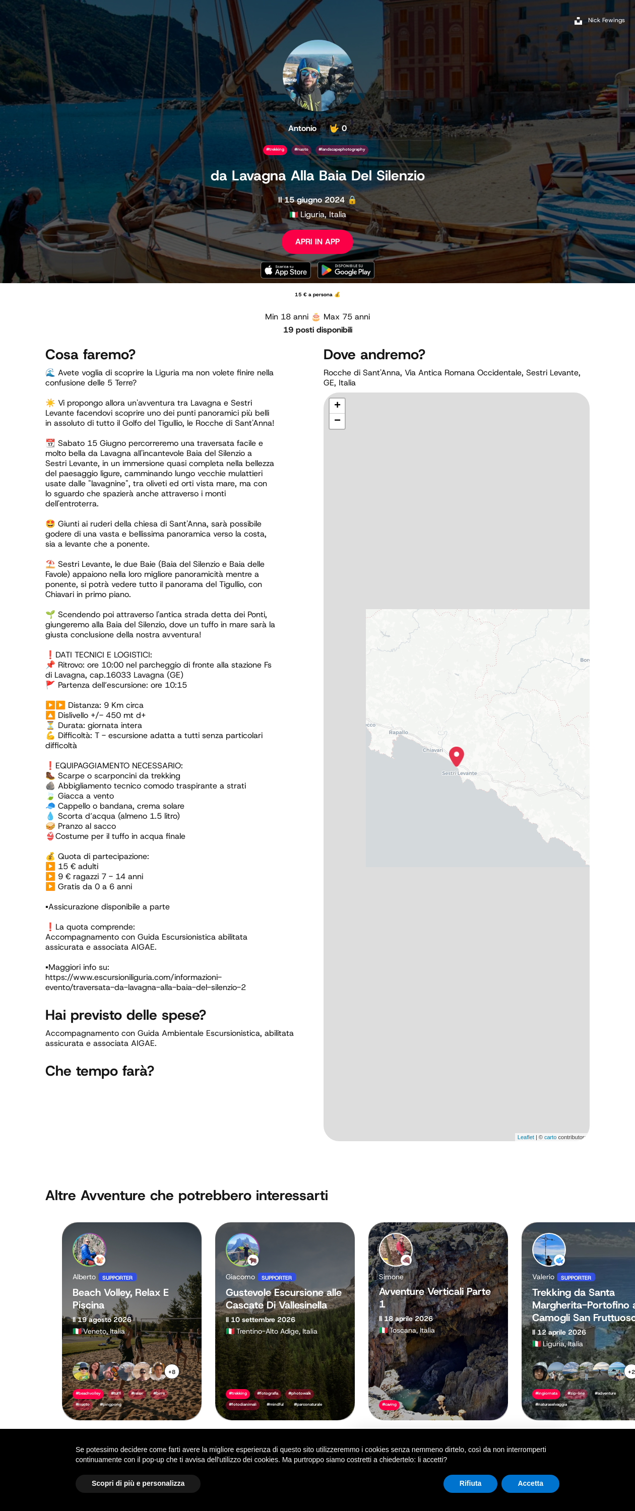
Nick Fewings (606, 20)
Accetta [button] (530, 1483)
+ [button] (337, 406)
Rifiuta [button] (471, 1483)
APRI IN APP (317, 241)
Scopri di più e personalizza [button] (138, 1483)
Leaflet (526, 1137)
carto (550, 1137)
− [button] (337, 421)
